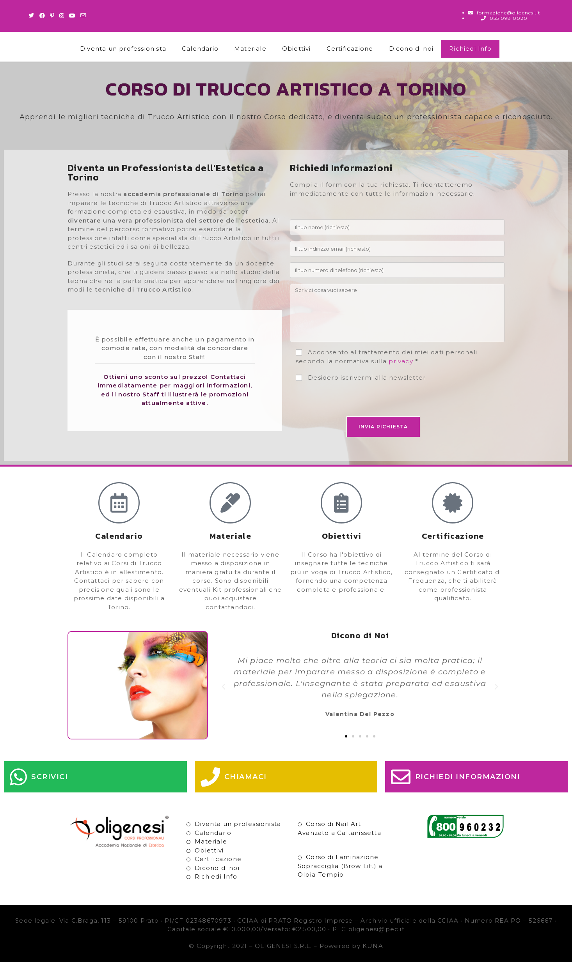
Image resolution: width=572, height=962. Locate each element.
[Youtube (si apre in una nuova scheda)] (72, 15)
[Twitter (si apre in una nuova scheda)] (32, 15)
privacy (401, 361)
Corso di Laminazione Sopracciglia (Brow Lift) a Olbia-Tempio (340, 865)
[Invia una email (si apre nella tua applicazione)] (83, 15)
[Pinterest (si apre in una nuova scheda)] (52, 15)
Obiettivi (296, 48)
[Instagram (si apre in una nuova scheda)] (62, 15)
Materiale (250, 48)
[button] (224, 687)
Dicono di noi (411, 48)
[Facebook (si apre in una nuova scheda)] (42, 15)
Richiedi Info (470, 48)
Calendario (200, 48)
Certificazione (350, 48)
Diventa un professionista (123, 48)
